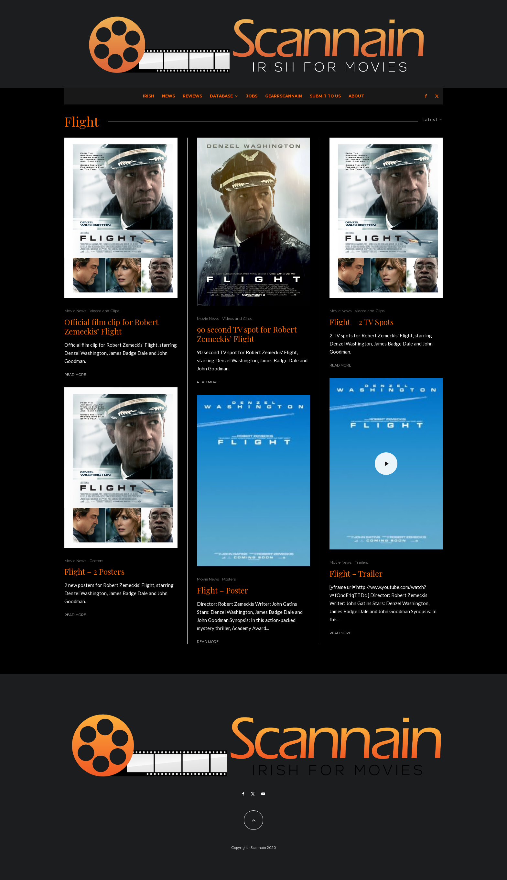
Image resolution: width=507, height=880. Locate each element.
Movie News (75, 310)
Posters (96, 560)
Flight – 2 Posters (94, 571)
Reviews (192, 96)
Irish (148, 96)
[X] (437, 96)
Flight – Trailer (356, 573)
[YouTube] (263, 794)
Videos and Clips (104, 310)
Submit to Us (325, 96)
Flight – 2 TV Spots (361, 322)
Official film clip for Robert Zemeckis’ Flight (111, 326)
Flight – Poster (222, 590)
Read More (75, 374)
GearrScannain (283, 96)
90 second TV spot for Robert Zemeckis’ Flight (247, 334)
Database (221, 96)
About (356, 96)
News (168, 96)
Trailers (361, 562)
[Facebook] (426, 96)
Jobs (251, 96)
